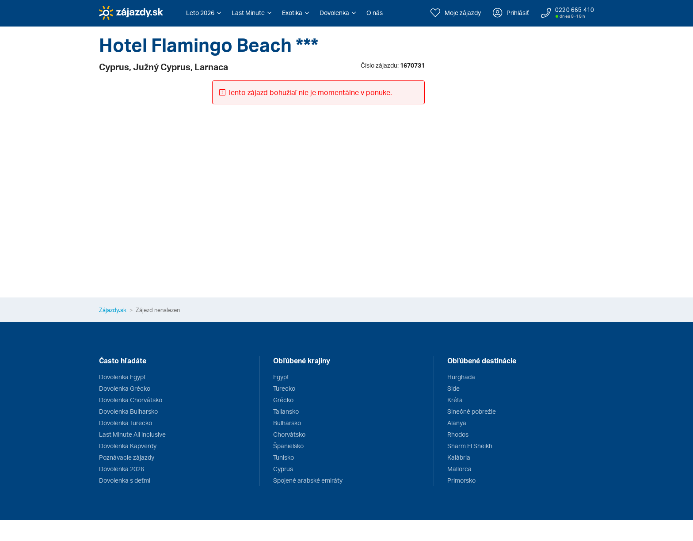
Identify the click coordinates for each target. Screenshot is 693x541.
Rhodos (457, 434)
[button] (203, 13)
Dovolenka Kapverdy (127, 446)
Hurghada (461, 377)
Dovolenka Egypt (122, 377)
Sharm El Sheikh (469, 446)
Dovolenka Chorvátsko (130, 400)
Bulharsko (287, 423)
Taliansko (286, 411)
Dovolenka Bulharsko (128, 411)
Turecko (284, 388)
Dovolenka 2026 (121, 468)
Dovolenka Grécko (124, 388)
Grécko (283, 400)
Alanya (456, 423)
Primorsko (461, 480)
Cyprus (283, 468)
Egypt (281, 377)
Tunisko (283, 457)
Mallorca (459, 468)
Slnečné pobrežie (471, 411)
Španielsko (288, 446)
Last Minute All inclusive (132, 434)
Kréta (455, 400)
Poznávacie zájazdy (126, 457)
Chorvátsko (289, 434)
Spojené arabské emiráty (308, 480)
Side (453, 388)
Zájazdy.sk (112, 309)
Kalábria (458, 457)
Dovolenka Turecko (125, 423)
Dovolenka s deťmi (124, 480)
